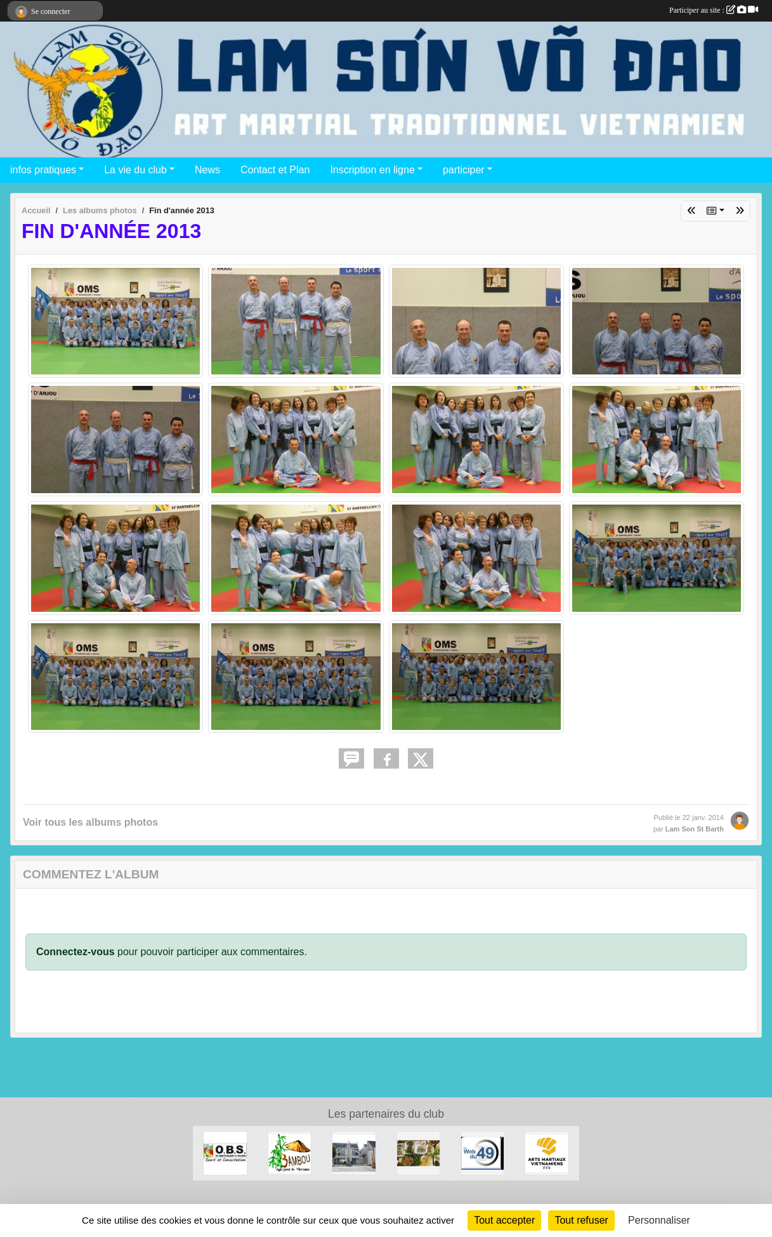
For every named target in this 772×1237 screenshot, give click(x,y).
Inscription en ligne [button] (372, 169)
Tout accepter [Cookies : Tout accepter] (504, 1220)
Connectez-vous (75, 951)
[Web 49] (482, 1152)
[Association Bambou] (289, 1152)
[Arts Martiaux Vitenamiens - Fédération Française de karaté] (546, 1152)
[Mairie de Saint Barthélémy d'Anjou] (354, 1152)
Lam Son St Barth (694, 829)
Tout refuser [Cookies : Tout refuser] (581, 1220)
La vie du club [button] (135, 169)
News (207, 169)
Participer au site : (713, 10)
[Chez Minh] (418, 1152)
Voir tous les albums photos (90, 822)
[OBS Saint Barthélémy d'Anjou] (225, 1152)
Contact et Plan (275, 169)
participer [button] (464, 169)
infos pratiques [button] (43, 169)
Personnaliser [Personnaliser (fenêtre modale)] (659, 1220)
